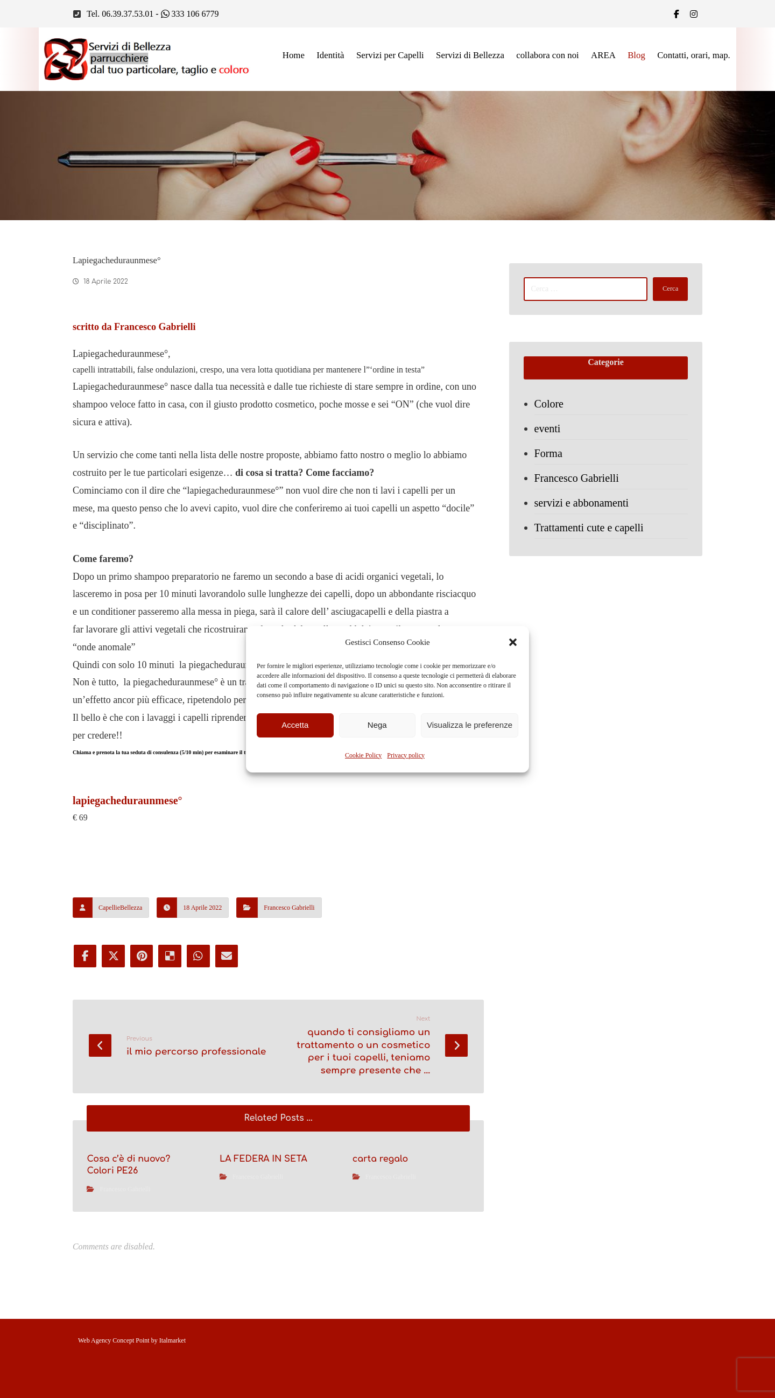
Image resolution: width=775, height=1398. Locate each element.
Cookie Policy (363, 755)
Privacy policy (406, 755)
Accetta (294, 724)
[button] (513, 642)
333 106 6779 (190, 14)
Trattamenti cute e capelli (590, 534)
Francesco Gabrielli (289, 971)
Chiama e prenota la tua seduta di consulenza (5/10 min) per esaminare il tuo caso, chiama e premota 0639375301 (278, 805)
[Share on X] (113, 1020)
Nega (377, 724)
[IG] (693, 14)
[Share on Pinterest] (142, 1020)
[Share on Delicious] (172, 1020)
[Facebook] (676, 14)
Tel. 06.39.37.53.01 (120, 14)
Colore (550, 411)
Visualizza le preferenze (469, 724)
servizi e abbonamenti (583, 510)
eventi (549, 435)
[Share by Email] (230, 1020)
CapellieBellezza (120, 971)
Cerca (666, 292)
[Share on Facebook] (84, 1020)
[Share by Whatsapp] (201, 1020)
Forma (550, 460)
